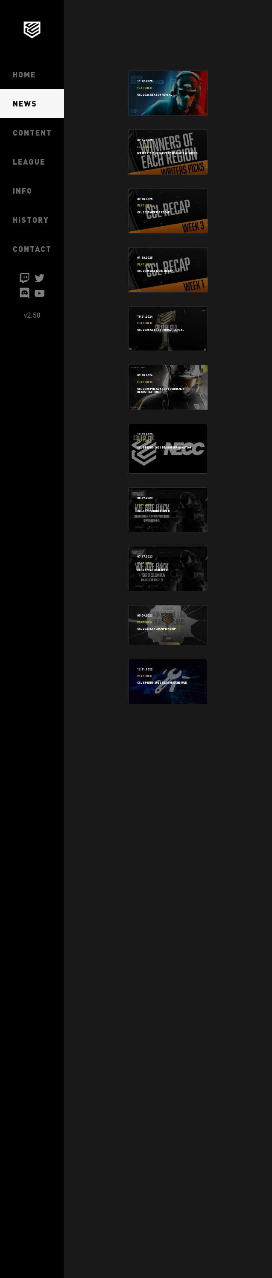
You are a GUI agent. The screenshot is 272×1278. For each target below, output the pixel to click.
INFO (22, 190)
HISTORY (31, 219)
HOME (24, 74)
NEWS (25, 103)
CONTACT (32, 248)
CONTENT (32, 132)
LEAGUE (29, 161)
